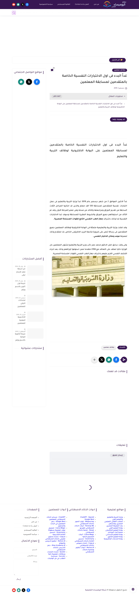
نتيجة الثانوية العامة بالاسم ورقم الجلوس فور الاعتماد (20, 337)
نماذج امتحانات (61, 13)
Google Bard (89, 519)
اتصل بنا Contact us (82, 4)
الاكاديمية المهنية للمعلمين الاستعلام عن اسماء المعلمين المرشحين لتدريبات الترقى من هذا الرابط (21, 320)
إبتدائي (96, 13)
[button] (116, 360)
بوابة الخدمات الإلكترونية (113, 539)
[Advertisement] (69, 38)
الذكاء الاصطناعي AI (28, 13)
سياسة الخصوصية (45, 4)
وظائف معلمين (119, 70)
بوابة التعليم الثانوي (115, 537)
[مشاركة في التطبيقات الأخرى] (94, 360)
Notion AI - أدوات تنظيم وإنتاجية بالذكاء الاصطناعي (85, 550)
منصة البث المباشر (115, 532)
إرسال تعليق (117, 455)
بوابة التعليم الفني (116, 528)
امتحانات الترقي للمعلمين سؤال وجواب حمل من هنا (20, 304)
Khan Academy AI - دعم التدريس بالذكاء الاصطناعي (56, 548)
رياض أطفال (109, 13)
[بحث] (14, 13)
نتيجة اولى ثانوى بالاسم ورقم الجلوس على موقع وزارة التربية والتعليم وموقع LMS (20, 287)
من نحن (96, 4)
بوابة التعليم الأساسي (114, 535)
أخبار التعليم (122, 13)
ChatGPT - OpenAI (87, 517)
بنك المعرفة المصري (115, 526)
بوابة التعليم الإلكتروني (114, 530)
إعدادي (85, 13)
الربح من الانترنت (46, 13)
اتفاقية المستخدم (63, 4)
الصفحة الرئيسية (31, 517)
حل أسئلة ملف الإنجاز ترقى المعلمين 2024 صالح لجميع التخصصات (20, 272)
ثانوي (75, 13)
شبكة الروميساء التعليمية (96, 590)
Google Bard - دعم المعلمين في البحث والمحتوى (57, 524)
